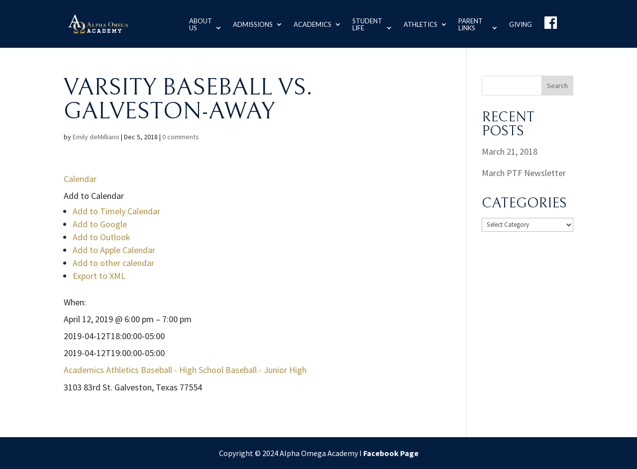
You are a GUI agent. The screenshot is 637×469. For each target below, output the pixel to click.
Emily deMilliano (96, 136)
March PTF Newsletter (524, 173)
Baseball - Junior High (266, 369)
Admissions (248, 23)
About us (194, 23)
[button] (94, 195)
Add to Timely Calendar (116, 211)
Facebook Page (391, 453)
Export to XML (99, 275)
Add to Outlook (101, 237)
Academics (307, 23)
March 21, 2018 (509, 151)
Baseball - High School (182, 369)
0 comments (180, 136)
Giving (520, 23)
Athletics (418, 23)
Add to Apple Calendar (114, 250)
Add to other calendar (113, 263)
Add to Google (100, 224)
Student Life (362, 23)
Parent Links (468, 23)
